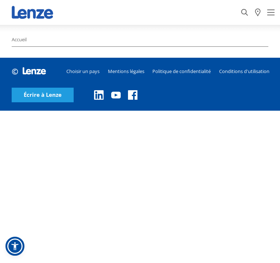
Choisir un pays (83, 71)
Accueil (19, 39)
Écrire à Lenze (43, 94)
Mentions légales (126, 71)
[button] (15, 246)
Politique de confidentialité (181, 71)
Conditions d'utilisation (244, 71)
